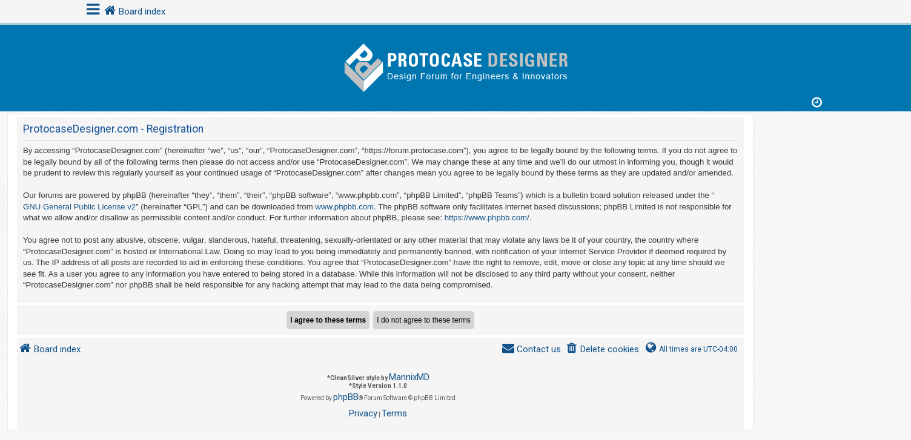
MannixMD (409, 377)
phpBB (346, 397)
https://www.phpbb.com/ (487, 217)
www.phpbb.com (344, 206)
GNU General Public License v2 (79, 206)
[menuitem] (602, 349)
